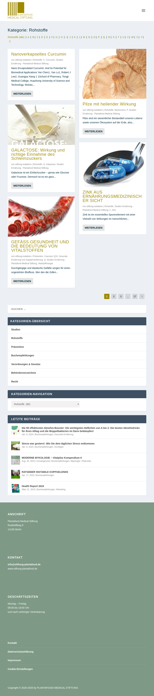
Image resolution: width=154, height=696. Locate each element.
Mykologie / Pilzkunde (81, 461)
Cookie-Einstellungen (20, 669)
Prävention (38, 256)
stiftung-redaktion (23, 60)
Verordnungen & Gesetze (25, 364)
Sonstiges (59, 447)
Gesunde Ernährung (63, 434)
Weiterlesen (22, 93)
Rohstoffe (37, 60)
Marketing (61, 489)
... (128, 296)
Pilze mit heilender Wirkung (109, 104)
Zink (114, 210)
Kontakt (12, 643)
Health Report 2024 (33, 486)
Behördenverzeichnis (23, 372)
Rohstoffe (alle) (16, 37)
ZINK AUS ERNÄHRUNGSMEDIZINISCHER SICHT (112, 196)
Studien (15, 329)
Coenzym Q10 (51, 256)
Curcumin (50, 60)
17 (134, 296)
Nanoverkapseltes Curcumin (38, 54)
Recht (14, 381)
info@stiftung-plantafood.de (24, 564)
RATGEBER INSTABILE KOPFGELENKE (45, 472)
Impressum (14, 660)
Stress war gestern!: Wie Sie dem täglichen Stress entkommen (58, 443)
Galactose (50, 164)
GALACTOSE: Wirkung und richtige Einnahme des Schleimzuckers (38, 154)
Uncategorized (43, 461)
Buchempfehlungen (22, 355)
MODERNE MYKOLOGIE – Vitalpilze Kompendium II (52, 457)
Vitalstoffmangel (45, 263)
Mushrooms (120, 110)
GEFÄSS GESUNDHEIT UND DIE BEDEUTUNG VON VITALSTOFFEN (40, 246)
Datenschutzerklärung (21, 651)
